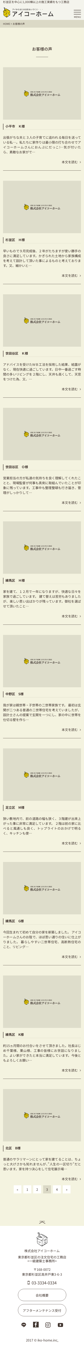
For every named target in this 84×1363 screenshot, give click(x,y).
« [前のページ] (17, 1189)
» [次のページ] (66, 1189)
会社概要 (42, 1295)
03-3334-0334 (42, 1283)
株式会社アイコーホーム (42, 1242)
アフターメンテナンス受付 (42, 1310)
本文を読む (71, 161)
